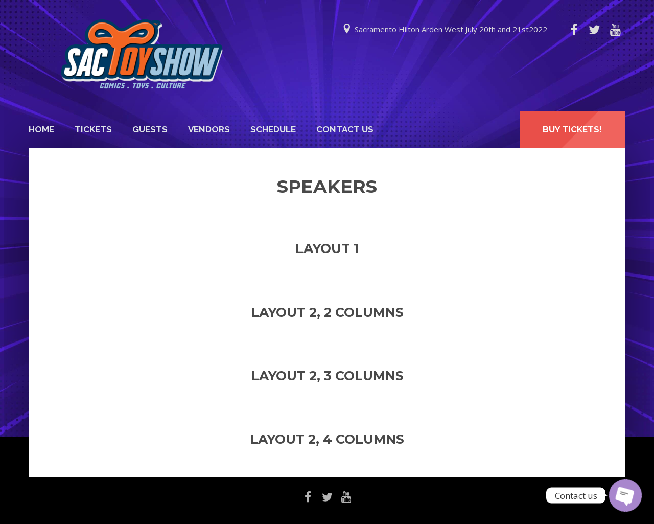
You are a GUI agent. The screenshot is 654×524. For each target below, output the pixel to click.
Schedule (273, 129)
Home (41, 129)
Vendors (209, 129)
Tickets (93, 129)
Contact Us (344, 129)
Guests (150, 129)
